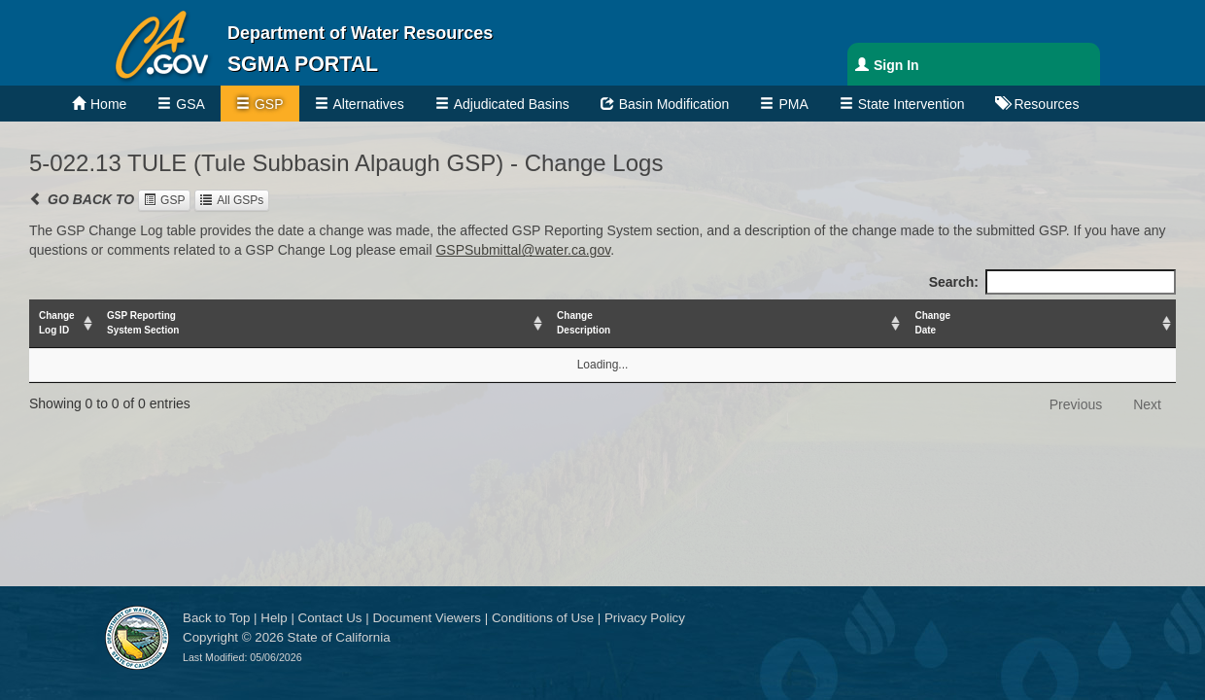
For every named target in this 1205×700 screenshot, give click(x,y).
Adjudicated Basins (511, 104)
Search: (1052, 282)
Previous (1076, 404)
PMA (793, 104)
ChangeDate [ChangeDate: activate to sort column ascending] (932, 322)
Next (1147, 404)
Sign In (896, 65)
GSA (190, 104)
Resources (1046, 104)
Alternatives (368, 104)
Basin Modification (674, 104)
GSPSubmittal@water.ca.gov (522, 250)
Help (273, 618)
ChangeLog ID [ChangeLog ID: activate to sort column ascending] (57, 322)
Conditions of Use (543, 618)
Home (108, 104)
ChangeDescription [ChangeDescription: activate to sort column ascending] (583, 322)
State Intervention (911, 104)
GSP (269, 104)
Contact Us (330, 618)
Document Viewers (426, 618)
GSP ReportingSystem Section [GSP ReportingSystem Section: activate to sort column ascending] (143, 322)
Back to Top (216, 618)
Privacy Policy (644, 618)
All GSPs (240, 200)
